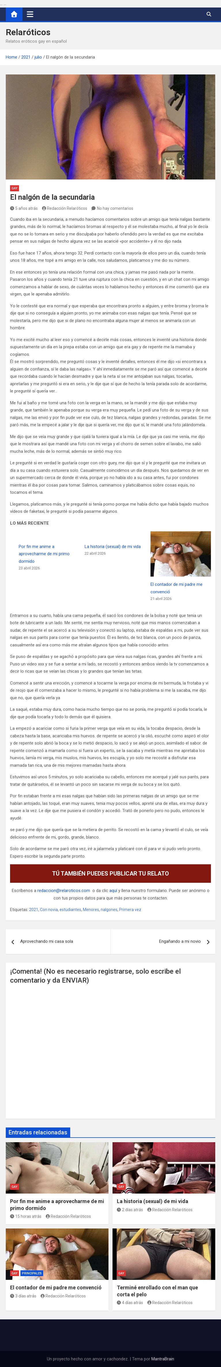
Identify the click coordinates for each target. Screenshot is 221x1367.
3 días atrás (23, 1296)
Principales (32, 1273)
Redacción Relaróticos (64, 208)
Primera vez (130, 909)
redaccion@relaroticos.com (63, 890)
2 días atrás (130, 1209)
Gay (15, 188)
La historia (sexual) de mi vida (113, 546)
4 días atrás (130, 1302)
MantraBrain (162, 1359)
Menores (91, 909)
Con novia (49, 909)
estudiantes (70, 909)
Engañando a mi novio (180, 941)
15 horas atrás (25, 1216)
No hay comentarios (115, 208)
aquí (113, 890)
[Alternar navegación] (30, 14)
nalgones (109, 909)
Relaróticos (28, 32)
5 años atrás (24, 208)
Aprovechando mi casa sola (46, 941)
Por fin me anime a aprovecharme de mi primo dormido (44, 554)
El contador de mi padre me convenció (56, 1287)
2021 (33, 909)
